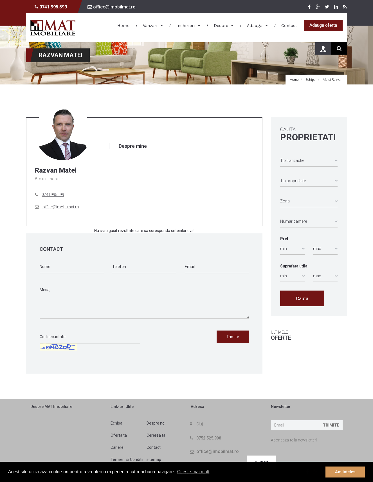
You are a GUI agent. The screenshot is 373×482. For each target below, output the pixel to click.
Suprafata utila (293, 266)
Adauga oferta (323, 25)
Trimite (331, 425)
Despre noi (156, 423)
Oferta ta (119, 435)
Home (123, 25)
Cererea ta (156, 435)
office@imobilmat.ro (111, 7)
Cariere (117, 447)
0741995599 (53, 194)
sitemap (154, 459)
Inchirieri (185, 25)
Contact (289, 25)
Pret (284, 238)
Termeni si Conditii (127, 459)
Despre (221, 25)
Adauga (254, 25)
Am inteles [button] (345, 472)
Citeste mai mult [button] (193, 471)
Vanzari (150, 25)
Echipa (116, 423)
